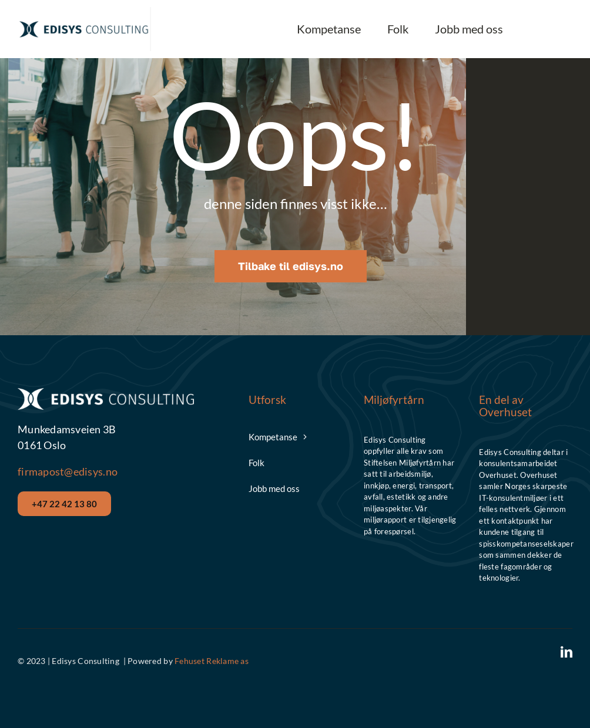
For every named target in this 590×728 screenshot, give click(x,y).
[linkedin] (566, 652)
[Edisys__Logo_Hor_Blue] (84, 24)
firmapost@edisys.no (68, 471)
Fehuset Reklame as (212, 661)
